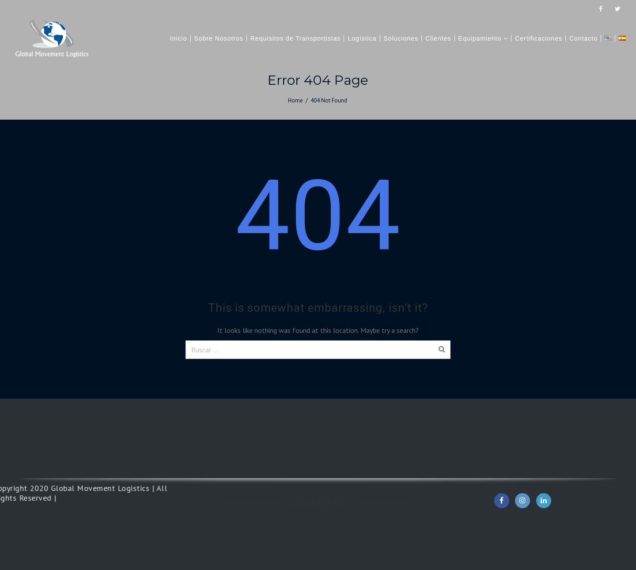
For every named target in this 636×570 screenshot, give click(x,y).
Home (295, 100)
